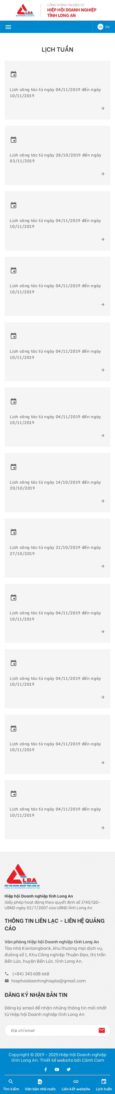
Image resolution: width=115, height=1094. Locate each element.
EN (107, 26)
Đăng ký (101, 1030)
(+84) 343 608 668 (30, 973)
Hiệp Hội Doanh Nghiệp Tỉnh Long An (71, 12)
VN (100, 26)
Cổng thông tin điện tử (65, 4)
